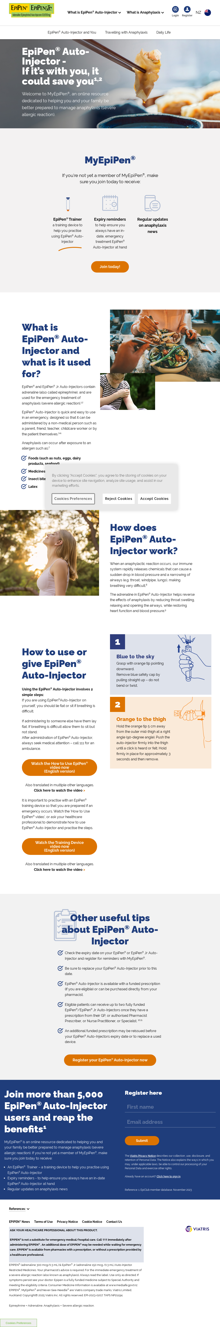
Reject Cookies (118, 499)
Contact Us (114, 1221)
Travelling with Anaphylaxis (126, 32)
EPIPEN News (19, 1221)
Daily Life (163, 32)
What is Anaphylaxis (143, 12)
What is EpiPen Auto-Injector (92, 12)
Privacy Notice (67, 1221)
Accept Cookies (154, 499)
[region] (111, 487)
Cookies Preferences (73, 499)
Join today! (110, 266)
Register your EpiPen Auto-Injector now (110, 1060)
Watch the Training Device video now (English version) (59, 846)
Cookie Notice (92, 1221)
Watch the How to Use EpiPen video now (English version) (59, 767)
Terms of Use (43, 1221)
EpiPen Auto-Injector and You (72, 32)
